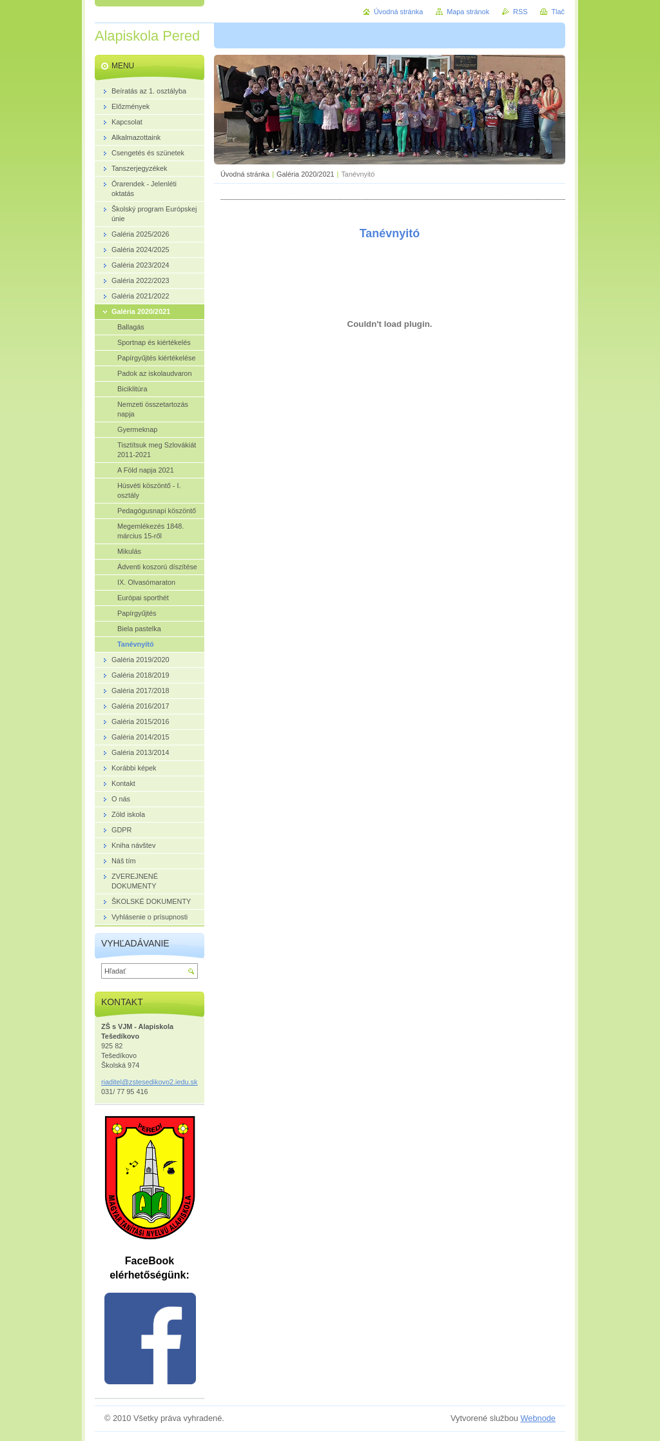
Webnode (538, 1418)
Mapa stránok (468, 11)
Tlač (558, 11)
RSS (520, 11)
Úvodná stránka (244, 174)
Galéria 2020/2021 (306, 174)
